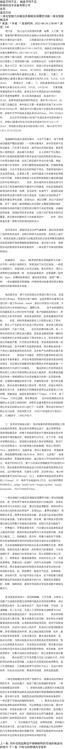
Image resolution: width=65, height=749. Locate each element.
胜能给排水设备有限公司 (15, 5)
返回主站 (5, 12)
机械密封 (10, 260)
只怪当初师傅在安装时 (32, 747)
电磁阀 (8, 139)
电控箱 (8, 294)
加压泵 (8, 230)
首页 (3, 8)
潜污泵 (8, 31)
